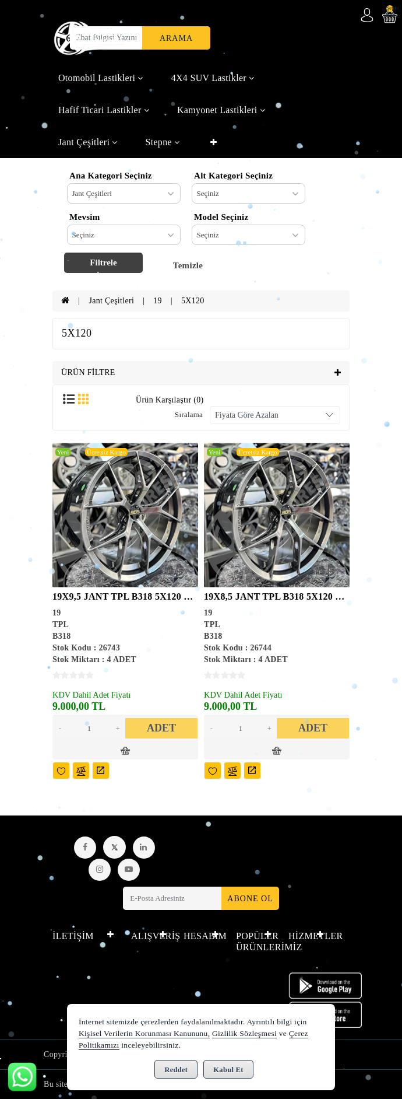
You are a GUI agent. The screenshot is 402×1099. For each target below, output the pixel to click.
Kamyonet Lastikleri (221, 110)
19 (157, 300)
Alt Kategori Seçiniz (233, 175)
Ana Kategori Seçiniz (110, 175)
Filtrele (103, 262)
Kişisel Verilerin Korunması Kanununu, (144, 1033)
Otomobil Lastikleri (100, 78)
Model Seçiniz (221, 217)
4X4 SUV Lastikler (213, 78)
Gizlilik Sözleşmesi (244, 1033)
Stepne (163, 142)
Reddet (176, 1070)
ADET (161, 728)
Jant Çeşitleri (88, 142)
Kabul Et (228, 1070)
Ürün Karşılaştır (169, 400)
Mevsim (84, 217)
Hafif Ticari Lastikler (103, 110)
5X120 (192, 300)
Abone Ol (250, 898)
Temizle (188, 265)
